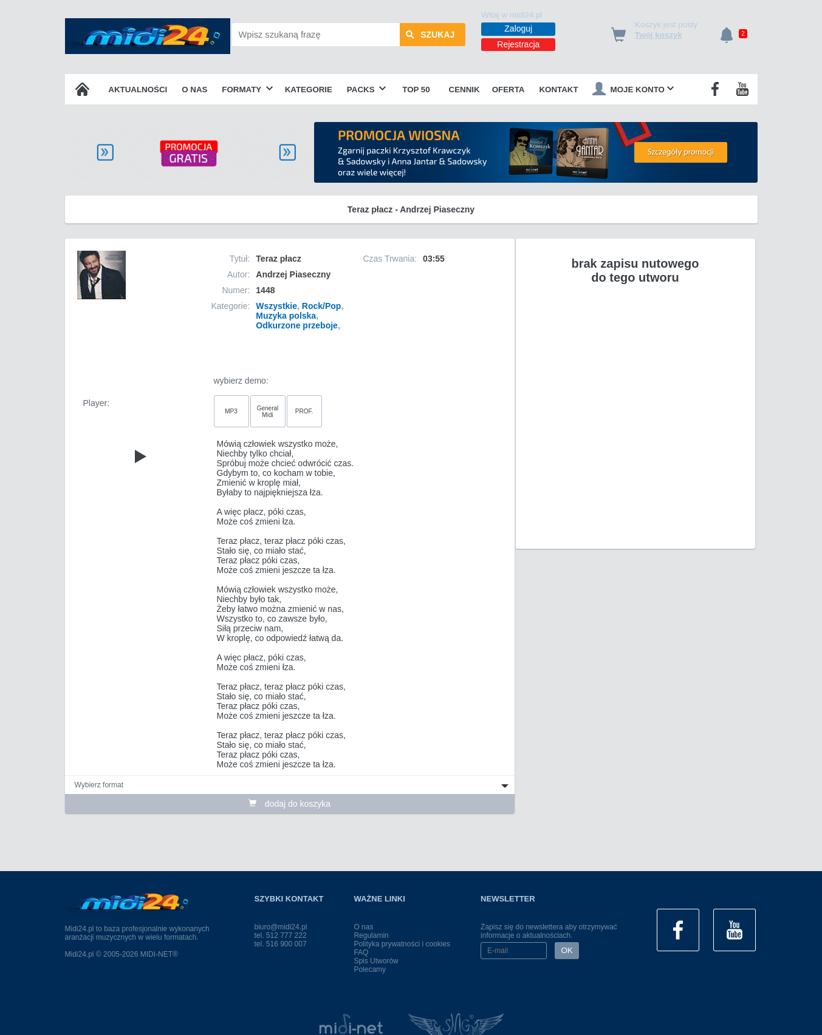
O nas (194, 89)
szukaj (430, 34)
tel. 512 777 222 (281, 935)
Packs (366, 89)
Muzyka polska (286, 316)
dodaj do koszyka (289, 804)
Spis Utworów (376, 961)
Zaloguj (518, 28)
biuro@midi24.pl (281, 927)
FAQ (361, 952)
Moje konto (633, 88)
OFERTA (508, 89)
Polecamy (370, 969)
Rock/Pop (321, 306)
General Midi (268, 411)
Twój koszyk (658, 34)
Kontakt (558, 89)
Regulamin (371, 935)
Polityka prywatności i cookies (402, 944)
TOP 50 (416, 89)
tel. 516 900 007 (281, 944)
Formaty (247, 89)
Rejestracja (518, 44)
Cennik (464, 89)
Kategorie (308, 89)
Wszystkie (276, 306)
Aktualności (137, 89)
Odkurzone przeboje (297, 325)
